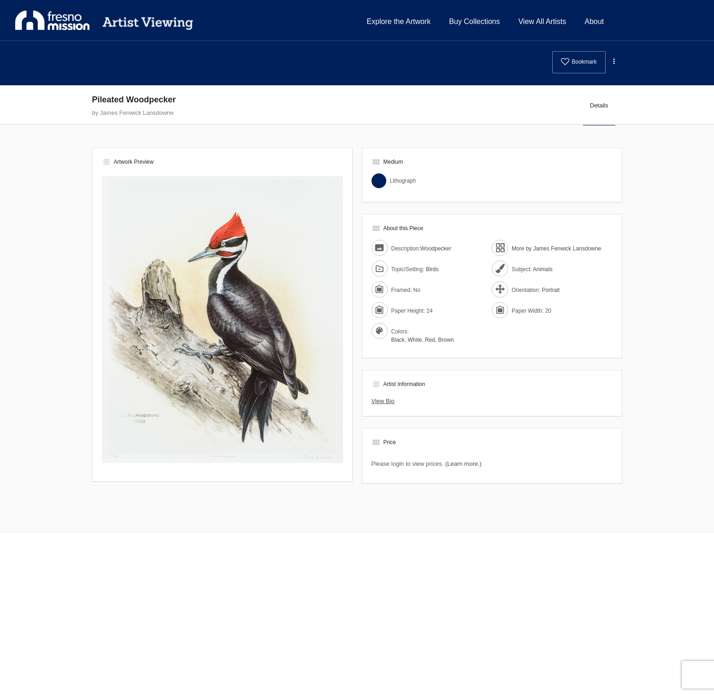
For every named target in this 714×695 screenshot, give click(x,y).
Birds (432, 269)
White (415, 340)
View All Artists (542, 21)
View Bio (383, 401)
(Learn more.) (463, 463)
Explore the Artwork (398, 21)
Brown (446, 340)
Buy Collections (474, 21)
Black (398, 340)
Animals (543, 269)
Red (430, 340)
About (594, 21)
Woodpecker (435, 248)
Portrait (551, 290)
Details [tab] (599, 105)
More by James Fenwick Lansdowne (556, 248)
